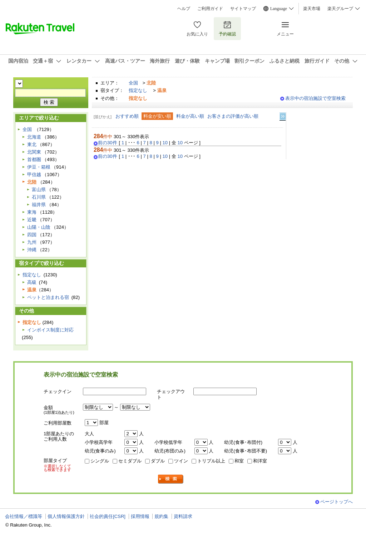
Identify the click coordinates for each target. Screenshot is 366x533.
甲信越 (34, 174)
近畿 (31, 219)
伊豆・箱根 (38, 167)
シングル (99, 461)
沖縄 (31, 249)
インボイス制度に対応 (50, 330)
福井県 (39, 204)
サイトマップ (243, 8)
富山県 (39, 189)
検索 (171, 479)
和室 (239, 461)
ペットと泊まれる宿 (48, 297)
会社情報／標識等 (23, 516)
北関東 (34, 152)
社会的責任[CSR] (107, 516)
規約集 (161, 516)
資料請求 (183, 516)
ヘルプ (183, 8)
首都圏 (34, 159)
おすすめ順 (127, 116)
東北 (31, 144)
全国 (133, 83)
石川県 (39, 197)
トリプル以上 (211, 461)
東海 (31, 212)
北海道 (34, 137)
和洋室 (260, 461)
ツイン (181, 461)
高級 (31, 282)
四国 (31, 234)
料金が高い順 (190, 116)
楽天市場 (311, 8)
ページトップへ (336, 501)
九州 (31, 242)
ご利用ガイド (210, 8)
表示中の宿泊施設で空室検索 (315, 98)
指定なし (138, 90)
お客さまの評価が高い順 (232, 116)
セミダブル (130, 461)
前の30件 (107, 142)
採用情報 (140, 516)
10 (165, 142)
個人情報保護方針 (66, 516)
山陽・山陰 (38, 227)
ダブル (158, 461)
